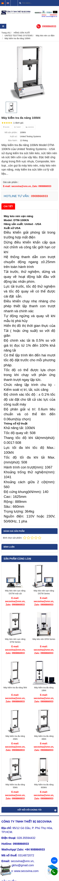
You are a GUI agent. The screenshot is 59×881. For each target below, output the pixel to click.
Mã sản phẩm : (11, 132)
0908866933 (49, 26)
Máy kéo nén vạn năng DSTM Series (44, 592)
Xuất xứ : (14, 136)
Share (6, 127)
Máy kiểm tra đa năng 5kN (15, 687)
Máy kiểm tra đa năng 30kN (44, 737)
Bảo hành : (13, 140)
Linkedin (30, 127)
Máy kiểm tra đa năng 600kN (44, 786)
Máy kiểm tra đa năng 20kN (15, 737)
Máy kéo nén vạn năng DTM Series (15, 640)
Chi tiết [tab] (8, 206)
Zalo (54, 860)
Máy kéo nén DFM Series (43, 639)
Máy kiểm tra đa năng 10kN (44, 689)
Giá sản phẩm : (11, 182)
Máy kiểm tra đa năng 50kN (15, 786)
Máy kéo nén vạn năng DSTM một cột (15, 592)
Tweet (17, 127)
